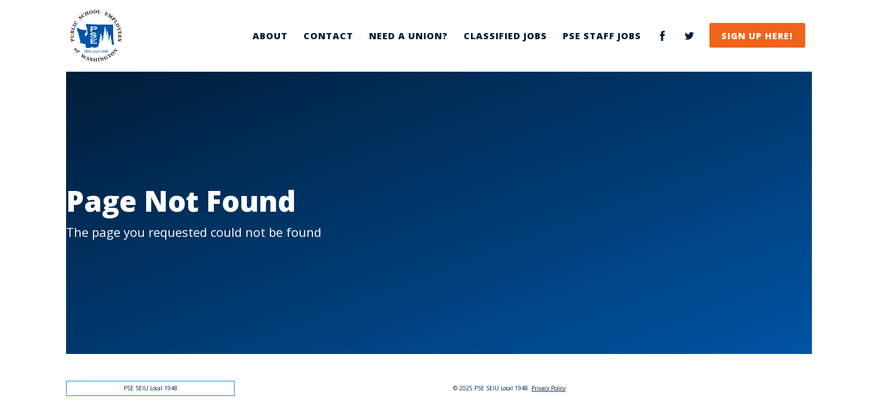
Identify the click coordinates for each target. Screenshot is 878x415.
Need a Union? (408, 36)
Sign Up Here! (757, 36)
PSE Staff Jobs (602, 36)
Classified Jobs (505, 36)
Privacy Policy (548, 388)
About (270, 36)
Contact (328, 36)
